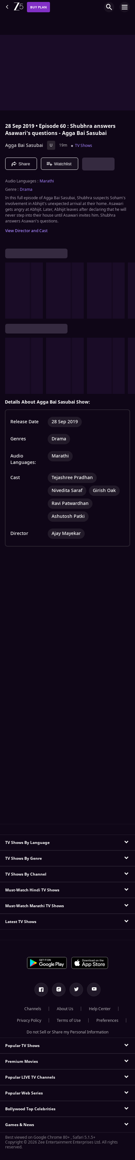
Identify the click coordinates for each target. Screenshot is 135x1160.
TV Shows (83, 146)
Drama (26, 189)
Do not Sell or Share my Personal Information (67, 1032)
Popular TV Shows (22, 1046)
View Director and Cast (26, 231)
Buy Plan (38, 7)
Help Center (100, 1009)
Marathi (47, 181)
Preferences (107, 1020)
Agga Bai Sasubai (24, 145)
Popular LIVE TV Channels (30, 1077)
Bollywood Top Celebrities (30, 1109)
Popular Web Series (24, 1093)
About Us (65, 1009)
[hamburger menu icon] (124, 7)
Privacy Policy (29, 1020)
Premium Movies (21, 1061)
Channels (32, 1009)
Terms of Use (69, 1020)
